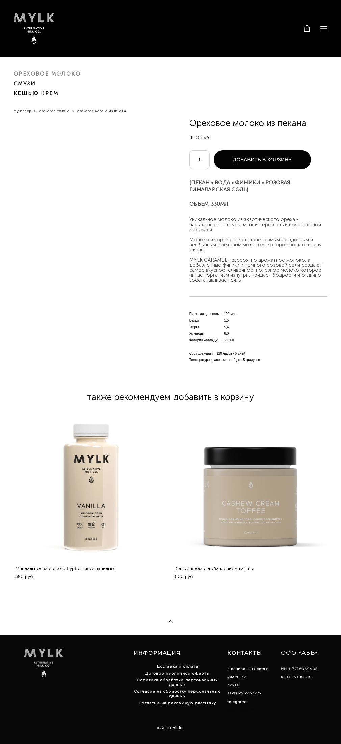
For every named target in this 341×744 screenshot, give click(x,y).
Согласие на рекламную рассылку (177, 703)
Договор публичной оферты (177, 673)
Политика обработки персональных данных (177, 682)
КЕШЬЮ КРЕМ (36, 93)
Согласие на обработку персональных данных (177, 693)
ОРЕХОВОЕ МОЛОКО (47, 73)
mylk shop (22, 111)
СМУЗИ (25, 83)
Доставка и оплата (177, 666)
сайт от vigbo (170, 728)
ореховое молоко (54, 111)
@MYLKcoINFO (241, 710)
